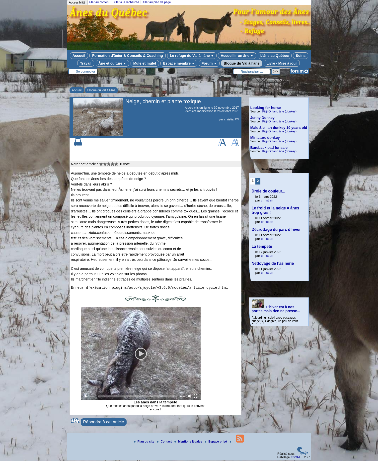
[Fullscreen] (195, 397)
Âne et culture (112, 63)
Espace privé (216, 442)
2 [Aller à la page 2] (258, 181)
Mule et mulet (144, 63)
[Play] (140, 354)
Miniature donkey (265, 138)
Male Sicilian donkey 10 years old (278, 128)
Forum (209, 63)
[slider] (137, 397)
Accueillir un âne (237, 56)
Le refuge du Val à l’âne (192, 56)
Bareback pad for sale (269, 148)
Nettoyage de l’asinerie (273, 263)
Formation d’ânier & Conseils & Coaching (127, 56)
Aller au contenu (99, 2)
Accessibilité (77, 2)
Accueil (79, 56)
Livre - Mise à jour (281, 63)
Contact (164, 442)
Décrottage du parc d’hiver (276, 229)
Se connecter (85, 71)
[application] (141, 354)
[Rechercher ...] (251, 71)
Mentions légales (188, 442)
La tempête (262, 246)
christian (229, 119)
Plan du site (144, 442)
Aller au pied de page (157, 2)
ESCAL (296, 458)
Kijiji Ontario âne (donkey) (279, 111)
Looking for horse (265, 108)
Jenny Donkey (262, 118)
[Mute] (189, 397)
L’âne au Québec (274, 56)
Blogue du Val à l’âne (242, 63)
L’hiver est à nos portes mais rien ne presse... (276, 309)
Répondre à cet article (103, 422)
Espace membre (179, 63)
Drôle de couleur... (268, 191)
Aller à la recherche (126, 2)
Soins (300, 56)
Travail (85, 63)
